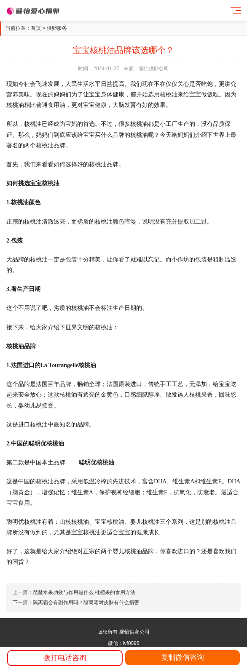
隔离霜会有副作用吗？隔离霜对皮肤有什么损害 (86, 602)
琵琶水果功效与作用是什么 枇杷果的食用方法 (84, 592)
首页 (36, 28)
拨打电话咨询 (64, 658)
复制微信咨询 (182, 657)
